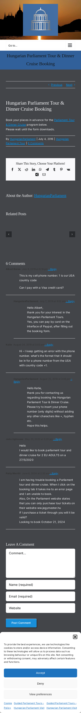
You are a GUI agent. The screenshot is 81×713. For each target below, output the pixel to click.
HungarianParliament (23, 138)
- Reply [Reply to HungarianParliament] (70, 301)
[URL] (40, 608)
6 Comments (36, 143)
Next (69, 84)
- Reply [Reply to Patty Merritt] (53, 473)
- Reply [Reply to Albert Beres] (52, 269)
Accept (40, 672)
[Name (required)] (40, 585)
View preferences (40, 694)
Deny (40, 683)
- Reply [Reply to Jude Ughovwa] (57, 439)
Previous (56, 84)
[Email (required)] (40, 596)
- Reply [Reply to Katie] (48, 344)
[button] (75, 637)
